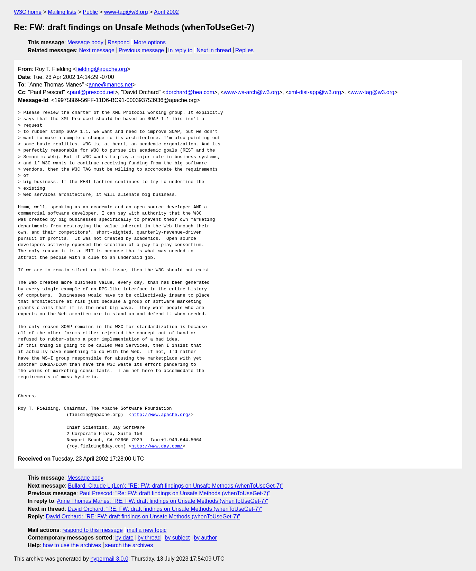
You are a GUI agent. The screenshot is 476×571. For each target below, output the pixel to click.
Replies (244, 50)
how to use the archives (72, 545)
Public (90, 12)
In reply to (180, 50)
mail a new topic (147, 530)
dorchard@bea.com (189, 92)
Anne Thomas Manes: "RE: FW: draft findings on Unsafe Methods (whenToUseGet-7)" (162, 501)
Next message (97, 50)
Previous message (141, 50)
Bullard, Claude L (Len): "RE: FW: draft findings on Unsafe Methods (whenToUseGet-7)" (175, 486)
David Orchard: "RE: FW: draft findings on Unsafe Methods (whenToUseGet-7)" (165, 509)
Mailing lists (62, 12)
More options (150, 42)
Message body (85, 42)
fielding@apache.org (101, 69)
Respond (119, 42)
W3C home (28, 12)
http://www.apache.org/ (161, 415)
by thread (149, 538)
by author (205, 538)
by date (124, 538)
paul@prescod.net (92, 92)
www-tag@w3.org (126, 12)
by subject (177, 538)
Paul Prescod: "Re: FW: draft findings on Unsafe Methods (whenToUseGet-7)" (174, 493)
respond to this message (92, 530)
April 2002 (166, 12)
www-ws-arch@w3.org (251, 92)
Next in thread (213, 50)
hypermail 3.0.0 (109, 559)
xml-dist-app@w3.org (315, 92)
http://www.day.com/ (157, 446)
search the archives (129, 545)
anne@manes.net (110, 85)
